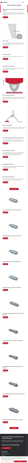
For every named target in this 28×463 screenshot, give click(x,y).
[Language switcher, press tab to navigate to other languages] (18, 2)
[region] (14, 459)
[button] (14, 189)
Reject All (7, 461)
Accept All (20, 461)
